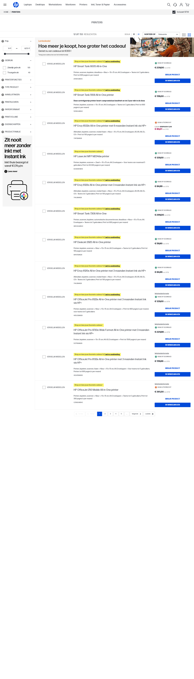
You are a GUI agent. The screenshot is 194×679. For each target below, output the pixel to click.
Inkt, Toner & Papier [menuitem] (100, 4)
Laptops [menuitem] (28, 4)
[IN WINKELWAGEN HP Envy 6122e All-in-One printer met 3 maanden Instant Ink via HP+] (173, 218)
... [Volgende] (126, 473)
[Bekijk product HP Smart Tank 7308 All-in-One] (173, 246)
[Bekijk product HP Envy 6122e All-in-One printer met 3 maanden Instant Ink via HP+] (173, 212)
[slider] (5, 54)
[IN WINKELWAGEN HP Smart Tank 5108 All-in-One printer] (173, 115)
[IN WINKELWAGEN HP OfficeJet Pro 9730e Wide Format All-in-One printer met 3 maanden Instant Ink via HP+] (173, 390)
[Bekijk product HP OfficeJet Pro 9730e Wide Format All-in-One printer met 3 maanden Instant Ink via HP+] (173, 384)
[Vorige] (91, 473)
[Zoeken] (169, 4)
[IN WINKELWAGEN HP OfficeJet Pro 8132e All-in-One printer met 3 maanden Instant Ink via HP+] (173, 424)
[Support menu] (175, 4)
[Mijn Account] (181, 4)
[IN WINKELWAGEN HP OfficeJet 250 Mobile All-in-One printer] (173, 459)
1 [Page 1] (99, 473)
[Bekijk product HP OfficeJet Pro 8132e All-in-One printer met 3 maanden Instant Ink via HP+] (173, 418)
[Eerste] (79, 473)
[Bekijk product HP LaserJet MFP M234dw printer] (173, 178)
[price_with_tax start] (6, 48)
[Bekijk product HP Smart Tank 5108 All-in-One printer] (173, 109)
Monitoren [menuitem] (71, 4)
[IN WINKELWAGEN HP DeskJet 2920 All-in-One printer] (173, 286)
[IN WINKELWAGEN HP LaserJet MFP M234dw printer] (173, 183)
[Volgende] (136, 473)
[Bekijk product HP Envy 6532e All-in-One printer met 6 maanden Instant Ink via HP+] (173, 145)
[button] (16, 41)
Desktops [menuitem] (40, 4)
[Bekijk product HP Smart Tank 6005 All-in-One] (173, 75)
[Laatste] (149, 473)
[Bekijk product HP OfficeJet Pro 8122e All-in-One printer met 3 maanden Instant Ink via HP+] (173, 350)
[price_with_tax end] (25, 48)
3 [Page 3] (110, 473)
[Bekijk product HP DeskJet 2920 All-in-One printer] (173, 280)
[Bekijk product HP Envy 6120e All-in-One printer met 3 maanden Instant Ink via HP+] (173, 315)
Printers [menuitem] (83, 4)
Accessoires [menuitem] (120, 4)
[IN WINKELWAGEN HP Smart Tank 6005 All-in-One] (173, 81)
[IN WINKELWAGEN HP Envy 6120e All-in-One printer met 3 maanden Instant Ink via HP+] (173, 321)
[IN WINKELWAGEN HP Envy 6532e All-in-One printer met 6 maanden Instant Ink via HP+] (173, 151)
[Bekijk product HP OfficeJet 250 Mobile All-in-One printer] (173, 453)
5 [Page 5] (121, 473)
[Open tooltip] (2, 41)
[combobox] (161, 34)
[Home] (16, 5)
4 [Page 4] (115, 473)
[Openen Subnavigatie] (4, 5)
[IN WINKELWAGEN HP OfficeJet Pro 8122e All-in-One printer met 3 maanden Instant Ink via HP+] (173, 356)
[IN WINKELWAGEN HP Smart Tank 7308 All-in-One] (173, 252)
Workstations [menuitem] (55, 4)
